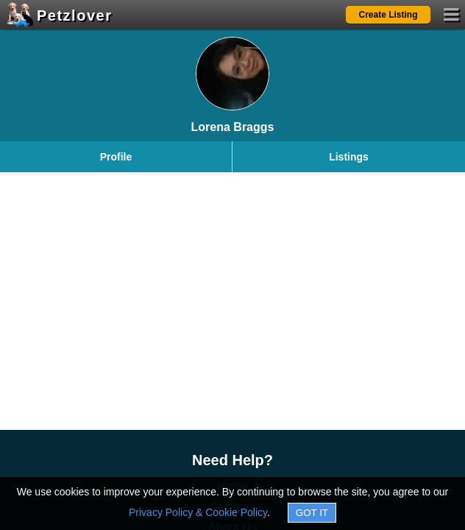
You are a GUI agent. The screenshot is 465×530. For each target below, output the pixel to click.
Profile (116, 157)
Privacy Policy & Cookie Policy (198, 512)
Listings (349, 157)
